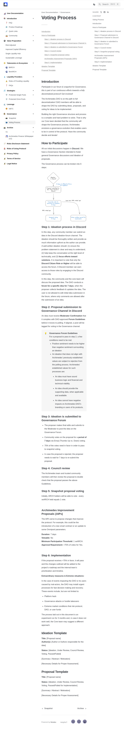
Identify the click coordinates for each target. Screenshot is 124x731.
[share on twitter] (101, 12)
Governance (65, 12)
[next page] (82, 708)
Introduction (46, 31)
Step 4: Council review (52, 51)
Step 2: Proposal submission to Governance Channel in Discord (68, 43)
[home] (20, 4)
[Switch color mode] (94, 4)
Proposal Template (49, 70)
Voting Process (98, 20)
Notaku (53, 722)
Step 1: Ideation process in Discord (57, 39)
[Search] (109, 4)
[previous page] (47, 708)
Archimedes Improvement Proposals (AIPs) (60, 59)
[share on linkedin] (108, 12)
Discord (75, 149)
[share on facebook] (104, 12)
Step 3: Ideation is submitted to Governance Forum (63, 47)
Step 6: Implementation (53, 63)
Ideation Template (48, 66)
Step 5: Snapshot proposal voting (56, 55)
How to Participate (48, 35)
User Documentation (49, 12)
